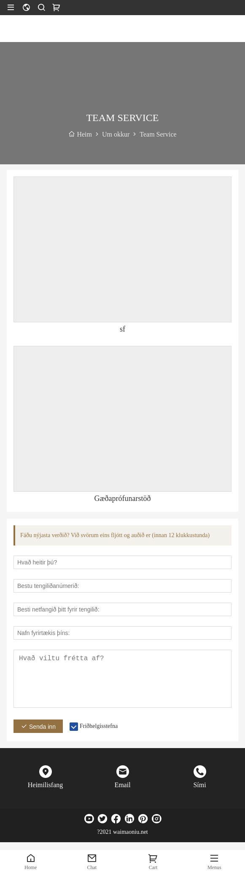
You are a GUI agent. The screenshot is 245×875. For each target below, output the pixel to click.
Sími (199, 784)
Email (122, 784)
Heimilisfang (45, 784)
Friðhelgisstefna (99, 726)
